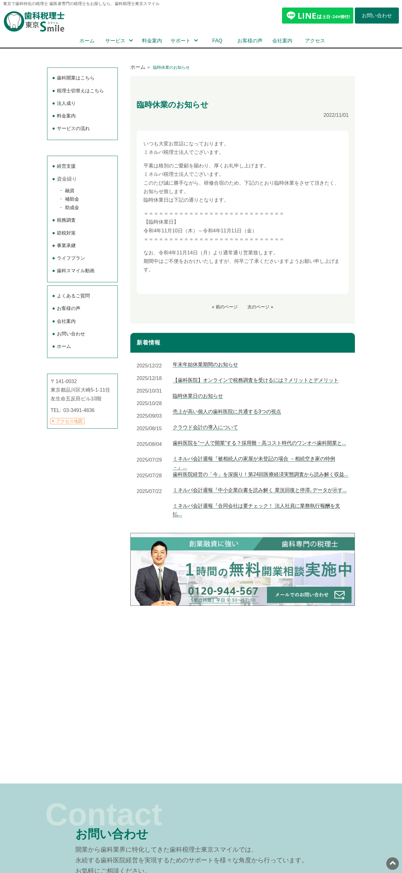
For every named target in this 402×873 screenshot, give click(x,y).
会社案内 (282, 40)
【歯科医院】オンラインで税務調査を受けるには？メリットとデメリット (256, 380)
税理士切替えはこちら (80, 90)
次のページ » (260, 306)
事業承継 (66, 245)
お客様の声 (250, 40)
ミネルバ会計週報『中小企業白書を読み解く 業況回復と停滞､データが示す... (260, 490)
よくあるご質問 (73, 295)
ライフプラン (71, 258)
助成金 (72, 207)
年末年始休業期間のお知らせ (205, 364)
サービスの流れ (73, 128)
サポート (181, 40)
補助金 (72, 199)
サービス (115, 40)
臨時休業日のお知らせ (198, 396)
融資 (69, 190)
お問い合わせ (71, 333)
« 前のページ (225, 306)
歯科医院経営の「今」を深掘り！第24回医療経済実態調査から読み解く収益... (260, 474)
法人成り (66, 103)
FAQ (217, 40)
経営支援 (66, 166)
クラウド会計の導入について (205, 427)
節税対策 (66, 233)
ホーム (87, 40)
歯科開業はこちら (76, 77)
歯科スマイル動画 (76, 270)
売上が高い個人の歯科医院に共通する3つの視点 (227, 411)
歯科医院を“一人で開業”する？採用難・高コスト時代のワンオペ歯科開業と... (259, 443)
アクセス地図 (69, 421)
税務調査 (66, 220)
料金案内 (152, 40)
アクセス (315, 40)
